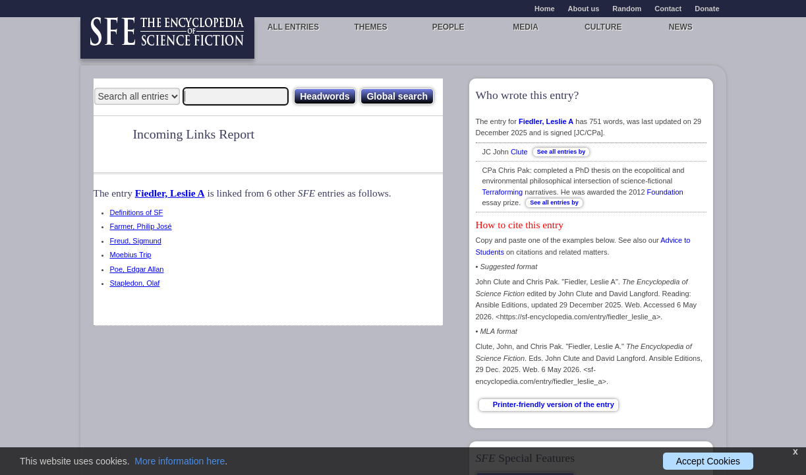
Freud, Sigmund (135, 241)
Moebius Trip (131, 255)
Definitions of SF (136, 212)
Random (626, 9)
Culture (603, 27)
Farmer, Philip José (141, 226)
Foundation (665, 192)
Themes (370, 27)
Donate (707, 9)
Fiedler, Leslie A (170, 193)
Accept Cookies (708, 461)
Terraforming (502, 192)
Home (544, 9)
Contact (667, 9)
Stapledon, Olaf (135, 283)
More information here (179, 461)
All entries (293, 27)
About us (584, 9)
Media (525, 27)
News (681, 27)
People (448, 27)
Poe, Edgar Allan (137, 269)
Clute (519, 152)
